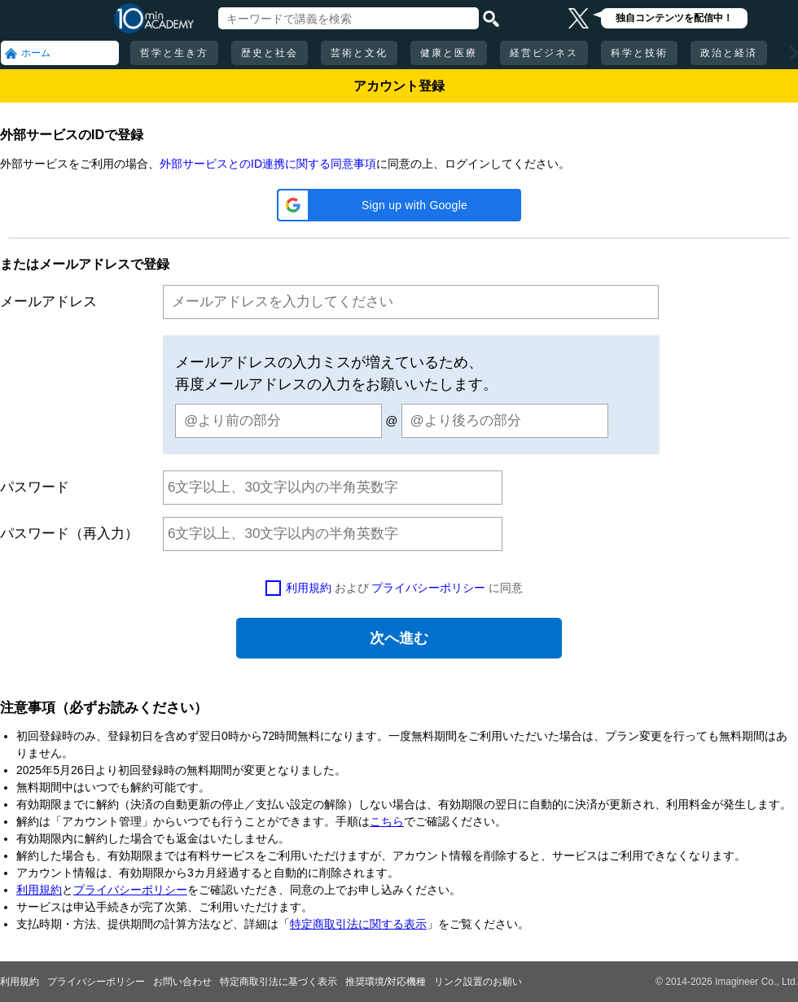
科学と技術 (639, 53)
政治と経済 (728, 53)
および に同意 (405, 587)
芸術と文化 (359, 53)
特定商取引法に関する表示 (358, 923)
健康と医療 (448, 53)
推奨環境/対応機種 (385, 981)
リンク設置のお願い (478, 981)
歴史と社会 (269, 53)
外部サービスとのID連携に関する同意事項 (268, 163)
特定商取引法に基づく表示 (278, 981)
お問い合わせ (182, 981)
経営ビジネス (544, 53)
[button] (399, 205)
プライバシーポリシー (428, 587)
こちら (387, 821)
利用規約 (308, 587)
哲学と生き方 (174, 53)
